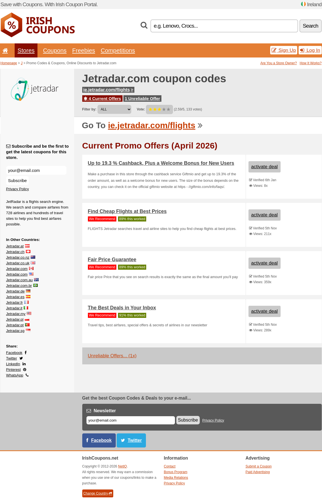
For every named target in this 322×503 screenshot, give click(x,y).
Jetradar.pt (15, 325)
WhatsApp (14, 375)
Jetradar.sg (15, 331)
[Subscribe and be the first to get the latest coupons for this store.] (36, 170)
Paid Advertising (258, 472)
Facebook (14, 353)
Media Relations (176, 478)
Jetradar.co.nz (18, 257)
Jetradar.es (15, 297)
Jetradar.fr (14, 302)
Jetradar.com (17, 269)
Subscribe (17, 180)
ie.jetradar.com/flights (108, 89)
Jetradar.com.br (19, 285)
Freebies (83, 50)
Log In (310, 50)
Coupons (55, 50)
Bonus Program (175, 472)
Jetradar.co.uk (18, 263)
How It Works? (311, 63)
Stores (25, 50)
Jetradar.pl (15, 319)
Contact (170, 466)
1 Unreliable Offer (142, 98)
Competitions (118, 50)
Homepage (9, 63)
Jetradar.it (14, 308)
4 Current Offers (102, 98)
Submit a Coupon (259, 466)
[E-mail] (130, 420)
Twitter (11, 358)
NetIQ (122, 466)
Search (310, 26)
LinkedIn (13, 364)
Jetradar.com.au (19, 280)
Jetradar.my (16, 314)
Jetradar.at (15, 246)
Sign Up (284, 50)
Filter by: (89, 109)
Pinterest (13, 369)
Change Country (97, 493)
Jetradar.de (15, 291)
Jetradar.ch (15, 252)
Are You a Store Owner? (278, 63)
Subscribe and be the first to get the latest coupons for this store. (37, 152)
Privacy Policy (17, 189)
